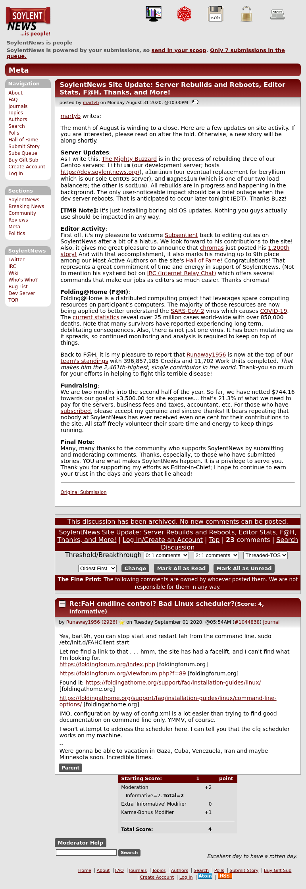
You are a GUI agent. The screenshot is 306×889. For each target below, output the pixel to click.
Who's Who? (23, 280)
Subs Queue (22, 153)
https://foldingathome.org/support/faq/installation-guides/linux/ (173, 686)
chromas (212, 251)
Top (214, 544)
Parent (70, 771)
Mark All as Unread (244, 572)
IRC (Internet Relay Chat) (181, 277)
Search (16, 126)
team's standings (84, 365)
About (15, 93)
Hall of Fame (23, 140)
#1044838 (247, 626)
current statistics (96, 321)
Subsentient (181, 238)
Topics (15, 113)
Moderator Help (80, 847)
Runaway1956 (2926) (91, 626)
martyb (91, 102)
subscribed (76, 415)
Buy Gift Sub (23, 160)
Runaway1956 (206, 358)
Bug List (18, 286)
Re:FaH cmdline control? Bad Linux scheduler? (152, 607)
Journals (17, 106)
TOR (13, 300)
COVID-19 (273, 315)
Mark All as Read (181, 572)
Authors (17, 119)
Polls (13, 133)
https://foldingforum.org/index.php (107, 668)
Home (84, 874)
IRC (12, 266)
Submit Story (24, 146)
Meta (19, 70)
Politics (16, 233)
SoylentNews (28, 22)
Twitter (16, 259)
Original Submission (84, 496)
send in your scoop (179, 50)
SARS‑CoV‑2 (187, 315)
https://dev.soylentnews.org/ (100, 173)
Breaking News (26, 206)
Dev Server (21, 293)
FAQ (12, 99)
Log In (15, 173)
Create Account (26, 167)
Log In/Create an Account (163, 544)
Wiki (13, 273)
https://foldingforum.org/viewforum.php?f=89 (123, 677)
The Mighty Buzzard (129, 159)
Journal (271, 626)
